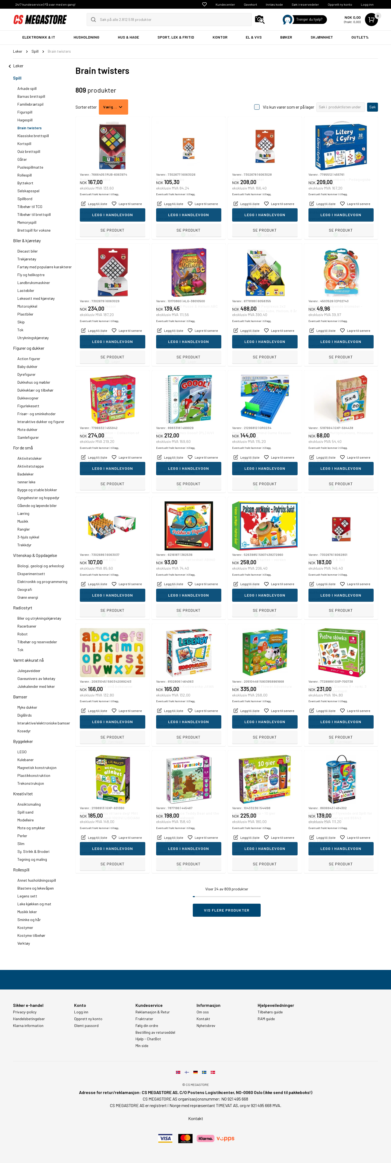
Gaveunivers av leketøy (36, 678)
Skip (21, 322)
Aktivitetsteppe (30, 466)
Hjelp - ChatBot (148, 1039)
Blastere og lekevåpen (35, 888)
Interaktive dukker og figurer (40, 421)
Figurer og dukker (28, 348)
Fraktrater (144, 1019)
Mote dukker (27, 429)
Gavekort (250, 4)
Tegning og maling (32, 859)
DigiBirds (24, 715)
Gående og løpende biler (37, 505)
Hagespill (25, 120)
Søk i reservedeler (305, 4)
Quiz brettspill (28, 151)
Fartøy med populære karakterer (44, 266)
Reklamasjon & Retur (152, 1012)
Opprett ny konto (340, 4)
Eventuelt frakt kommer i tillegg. (99, 218)
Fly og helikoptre (31, 274)
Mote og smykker (31, 827)
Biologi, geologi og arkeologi (40, 565)
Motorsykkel (27, 306)
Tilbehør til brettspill (34, 214)
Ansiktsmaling (29, 804)
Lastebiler (25, 290)
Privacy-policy (24, 1012)
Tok (20, 329)
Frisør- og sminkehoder (36, 413)
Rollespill (24, 175)
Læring (23, 513)
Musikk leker (27, 911)
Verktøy (23, 943)
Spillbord (24, 198)
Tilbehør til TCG (29, 206)
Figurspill (24, 112)
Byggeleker (23, 741)
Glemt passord (86, 1025)
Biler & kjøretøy (27, 240)
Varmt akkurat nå (28, 660)
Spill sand (25, 812)
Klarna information (28, 1025)
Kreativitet (23, 793)
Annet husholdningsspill (36, 880)
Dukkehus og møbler (33, 382)
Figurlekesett (28, 406)
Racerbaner (26, 626)
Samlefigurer (28, 437)
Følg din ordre (146, 1025)
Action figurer (28, 358)
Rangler (23, 529)
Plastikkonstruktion (33, 775)
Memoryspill (26, 222)
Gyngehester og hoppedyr (38, 497)
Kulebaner (25, 759)
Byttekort (25, 183)
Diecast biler (27, 251)
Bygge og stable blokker (37, 489)
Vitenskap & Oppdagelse (35, 555)
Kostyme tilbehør (31, 935)
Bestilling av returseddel (155, 1032)
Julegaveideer (28, 670)
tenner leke (26, 482)
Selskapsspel (28, 190)
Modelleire (25, 820)
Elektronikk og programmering (42, 581)
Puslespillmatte (30, 167)
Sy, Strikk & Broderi (33, 851)
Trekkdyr (24, 545)
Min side (141, 1046)
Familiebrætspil (30, 104)
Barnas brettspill (31, 96)
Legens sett (27, 896)
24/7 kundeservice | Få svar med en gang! (45, 4)
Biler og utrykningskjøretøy (39, 618)
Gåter (22, 159)
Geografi (24, 589)
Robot (22, 634)
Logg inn (367, 4)
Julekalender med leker (36, 686)
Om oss (203, 1012)
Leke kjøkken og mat (34, 904)
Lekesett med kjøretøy (36, 298)
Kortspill (24, 143)
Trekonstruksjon (30, 783)
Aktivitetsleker (29, 458)
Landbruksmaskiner (33, 282)
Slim (20, 843)
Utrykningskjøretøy (33, 337)
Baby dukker (27, 366)
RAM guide (266, 1019)
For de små (23, 447)
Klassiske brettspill (33, 135)
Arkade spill (27, 88)
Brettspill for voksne (34, 230)
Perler (22, 835)
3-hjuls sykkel (28, 537)
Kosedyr (24, 731)
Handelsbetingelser (29, 1019)
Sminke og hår (29, 919)
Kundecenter (225, 4)
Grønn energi (27, 597)
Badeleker (25, 474)
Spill (17, 77)
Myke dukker (27, 707)
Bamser (20, 696)
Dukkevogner (28, 398)
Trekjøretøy (26, 259)
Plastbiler (25, 314)
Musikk (22, 521)
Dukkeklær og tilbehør (35, 390)
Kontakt (203, 1019)
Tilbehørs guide (270, 1012)
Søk (372, 107)
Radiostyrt (22, 607)
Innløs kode (274, 4)
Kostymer (25, 927)
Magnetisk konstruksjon (36, 767)
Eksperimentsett (31, 573)
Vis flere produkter (227, 910)
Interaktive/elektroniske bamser (43, 723)
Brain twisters (29, 127)
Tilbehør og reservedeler (37, 641)
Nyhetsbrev (206, 1025)
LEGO (22, 751)
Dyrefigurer (26, 374)
